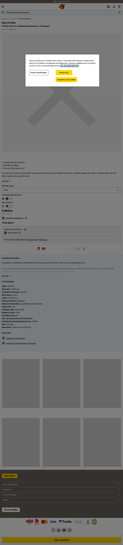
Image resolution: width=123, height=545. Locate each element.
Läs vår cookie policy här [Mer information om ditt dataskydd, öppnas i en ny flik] (69, 66)
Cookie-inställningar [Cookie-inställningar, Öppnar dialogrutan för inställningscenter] (39, 73)
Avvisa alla (63, 73)
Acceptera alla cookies (66, 80)
